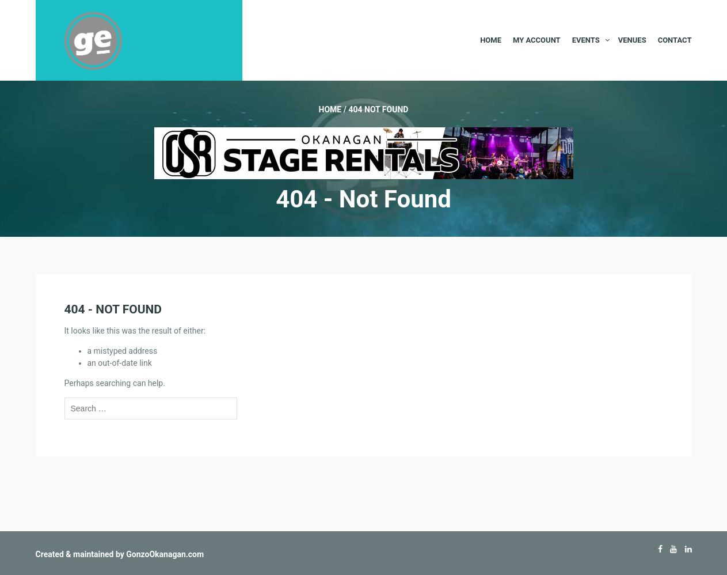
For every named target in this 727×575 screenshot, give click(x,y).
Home (490, 40)
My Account (537, 40)
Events (586, 40)
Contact (675, 40)
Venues (632, 40)
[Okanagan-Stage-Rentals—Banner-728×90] (363, 152)
